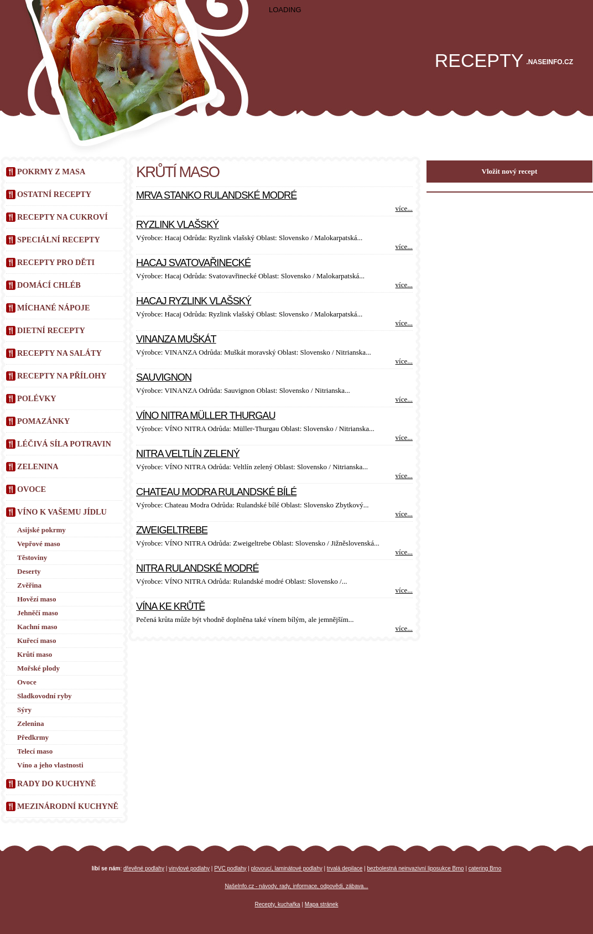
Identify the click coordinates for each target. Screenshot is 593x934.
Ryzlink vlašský (177, 224)
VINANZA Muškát (176, 339)
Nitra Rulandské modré (197, 568)
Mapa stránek (322, 904)
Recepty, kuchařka (277, 904)
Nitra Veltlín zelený (188, 453)
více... (404, 208)
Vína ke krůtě (170, 606)
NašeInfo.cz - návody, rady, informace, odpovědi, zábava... (296, 886)
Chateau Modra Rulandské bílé (216, 491)
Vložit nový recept (510, 171)
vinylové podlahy (189, 868)
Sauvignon (163, 377)
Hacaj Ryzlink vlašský (193, 301)
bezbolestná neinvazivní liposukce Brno (415, 868)
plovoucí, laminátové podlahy (286, 868)
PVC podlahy (230, 868)
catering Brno (485, 868)
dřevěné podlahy (143, 868)
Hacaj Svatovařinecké (193, 262)
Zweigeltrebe (171, 530)
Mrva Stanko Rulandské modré (216, 195)
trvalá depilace (344, 868)
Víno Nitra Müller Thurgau (205, 415)
